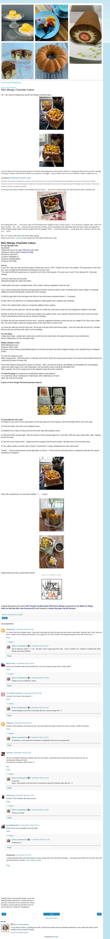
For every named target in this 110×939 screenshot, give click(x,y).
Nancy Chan (10, 663)
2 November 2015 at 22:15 (39, 778)
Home (51, 914)
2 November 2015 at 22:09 (39, 707)
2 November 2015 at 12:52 (22, 753)
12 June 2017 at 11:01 (23, 855)
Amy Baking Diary (12, 825)
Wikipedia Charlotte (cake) (21, 178)
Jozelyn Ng (10, 629)
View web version (52, 918)
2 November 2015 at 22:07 (39, 646)
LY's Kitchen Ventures (14, 693)
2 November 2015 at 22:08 (39, 678)
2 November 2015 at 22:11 (39, 737)
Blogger (55, 937)
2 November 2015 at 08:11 (23, 723)
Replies (11, 642)
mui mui (9, 753)
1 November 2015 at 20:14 (25, 663)
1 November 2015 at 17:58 (24, 629)
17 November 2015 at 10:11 (29, 825)
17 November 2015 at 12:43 (39, 839)
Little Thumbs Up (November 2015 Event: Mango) (45, 606)
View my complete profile (19, 932)
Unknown (9, 723)
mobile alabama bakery (34, 860)
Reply (8, 637)
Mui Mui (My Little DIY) (22, 608)
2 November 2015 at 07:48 (32, 693)
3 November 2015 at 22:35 (39, 810)
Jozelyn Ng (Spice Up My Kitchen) (61, 608)
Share (4, 618)
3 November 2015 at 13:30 (24, 795)
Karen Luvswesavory (19, 646)
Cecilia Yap (10, 795)
